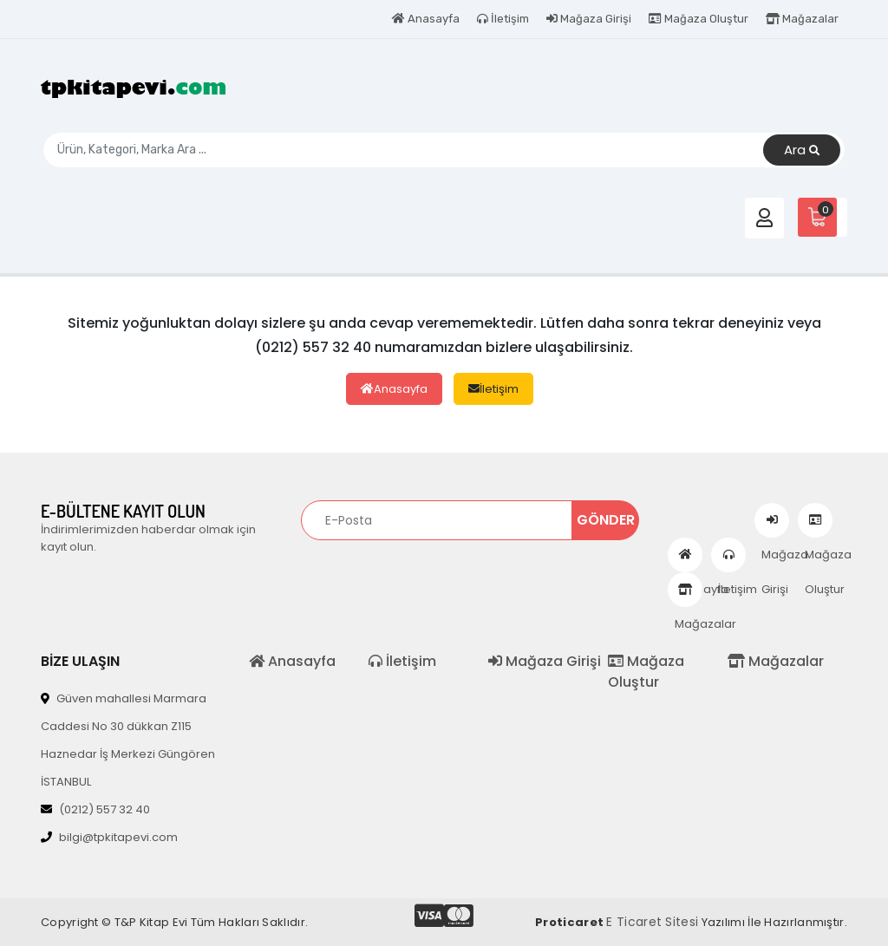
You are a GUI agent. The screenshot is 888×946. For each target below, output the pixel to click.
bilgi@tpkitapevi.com (109, 837)
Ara (801, 150)
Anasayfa (426, 18)
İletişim (503, 18)
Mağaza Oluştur (698, 18)
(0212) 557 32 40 (95, 809)
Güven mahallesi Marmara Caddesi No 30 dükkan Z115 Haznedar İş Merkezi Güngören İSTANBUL (128, 740)
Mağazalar (802, 18)
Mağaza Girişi (588, 18)
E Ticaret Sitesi (652, 921)
